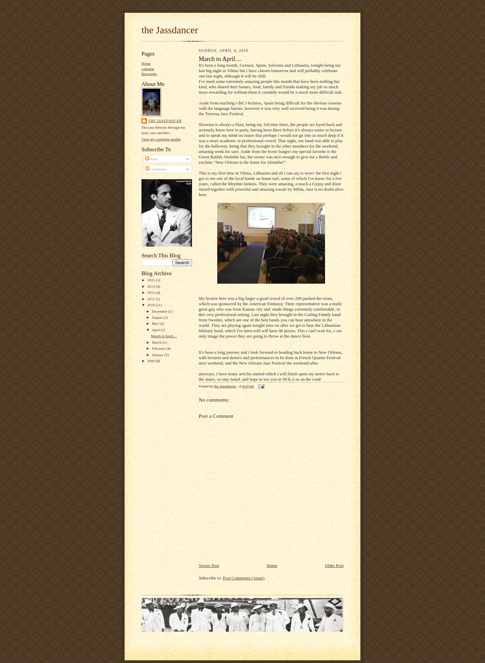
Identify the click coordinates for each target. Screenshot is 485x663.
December (160, 311)
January (158, 355)
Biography (149, 74)
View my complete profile (161, 139)
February (159, 348)
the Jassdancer (169, 30)
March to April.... (164, 336)
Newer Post (209, 565)
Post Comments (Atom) (244, 577)
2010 (151, 305)
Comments (155, 169)
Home (146, 63)
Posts (151, 159)
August (158, 317)
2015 (151, 280)
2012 (151, 292)
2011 (151, 299)
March (157, 342)
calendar (147, 69)
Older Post (334, 565)
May (156, 323)
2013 (151, 286)
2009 (151, 361)
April (156, 330)
